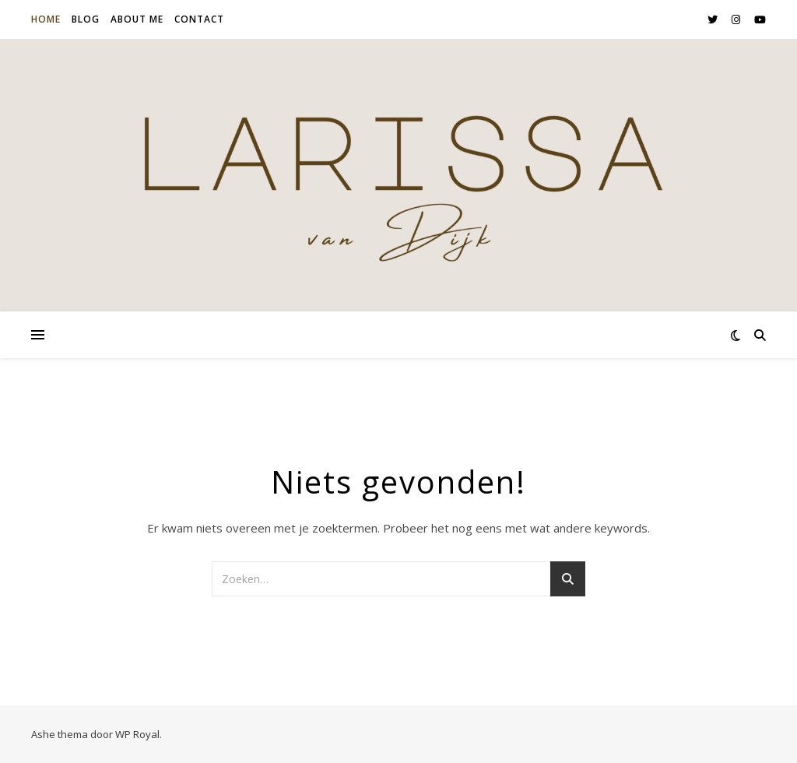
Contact (199, 19)
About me (137, 19)
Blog (86, 19)
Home (46, 19)
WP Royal (137, 734)
